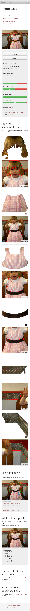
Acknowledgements (18, 608)
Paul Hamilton (10, 114)
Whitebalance (15, 18)
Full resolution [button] (15, 53)
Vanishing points (6, 18)
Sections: (4, 16)
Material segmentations (20, 16)
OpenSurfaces (6, 2)
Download (9, 608)
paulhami (11, 107)
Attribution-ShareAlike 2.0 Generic (15, 112)
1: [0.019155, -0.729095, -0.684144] (11, 506)
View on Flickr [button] (15, 57)
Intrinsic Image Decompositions (10, 23)
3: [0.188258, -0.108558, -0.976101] (11, 510)
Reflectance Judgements (8, 21)
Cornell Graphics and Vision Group (15, 605)
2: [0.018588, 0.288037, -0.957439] (11, 508)
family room (10, 71)
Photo (10, 16)
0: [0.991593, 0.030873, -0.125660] (11, 504)
